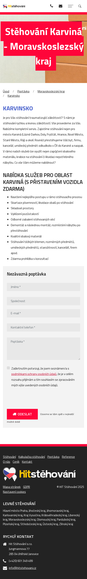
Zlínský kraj (66, 524)
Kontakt (27, 461)
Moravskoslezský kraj (51, 91)
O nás (6, 461)
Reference (68, 457)
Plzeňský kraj (11, 524)
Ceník (16, 461)
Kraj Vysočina (32, 515)
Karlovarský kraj (13, 515)
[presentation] (36, 397)
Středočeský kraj (31, 524)
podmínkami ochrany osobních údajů (33, 374)
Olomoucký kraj (46, 519)
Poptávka (23, 91)
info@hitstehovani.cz (22, 568)
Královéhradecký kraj (54, 515)
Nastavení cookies (14, 492)
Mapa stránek (12, 487)
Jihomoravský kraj (58, 510)
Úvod (6, 91)
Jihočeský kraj (37, 510)
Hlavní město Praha (15, 510)
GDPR (26, 487)
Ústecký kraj (50, 524)
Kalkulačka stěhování (31, 457)
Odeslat (22, 414)
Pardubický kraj (66, 519)
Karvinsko (14, 95)
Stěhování (9, 457)
